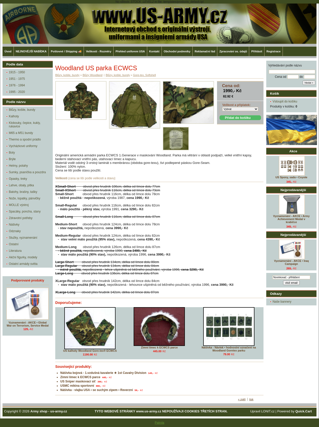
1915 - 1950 (17, 72)
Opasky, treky (18, 179)
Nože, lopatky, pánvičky (24, 198)
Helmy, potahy (18, 165)
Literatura (15, 251)
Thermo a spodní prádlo (25, 139)
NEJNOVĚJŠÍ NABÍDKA (31, 51)
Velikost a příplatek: (236, 105)
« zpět (242, 399)
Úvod (8, 51)
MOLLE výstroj (19, 205)
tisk (251, 399)
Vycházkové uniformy (23, 146)
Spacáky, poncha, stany (25, 211)
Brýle (12, 159)
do (301, 77)
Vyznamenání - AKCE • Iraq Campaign (291, 262)
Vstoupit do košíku (285, 101)
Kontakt (154, 51)
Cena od (280, 77)
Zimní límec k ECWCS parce (159, 347)
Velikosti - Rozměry (98, 51)
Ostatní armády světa (23, 264)
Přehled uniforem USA (130, 51)
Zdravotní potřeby (20, 218)
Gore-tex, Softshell (144, 75)
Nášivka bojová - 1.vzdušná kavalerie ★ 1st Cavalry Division (103, 373)
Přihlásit (256, 51)
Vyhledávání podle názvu (285, 65)
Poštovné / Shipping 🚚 (66, 51)
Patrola (159, 422)
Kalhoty (14, 116)
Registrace (274, 51)
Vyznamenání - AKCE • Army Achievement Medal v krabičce (291, 219)
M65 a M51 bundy (21, 133)
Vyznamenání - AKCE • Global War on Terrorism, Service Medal (28, 324)
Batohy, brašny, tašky (23, 192)
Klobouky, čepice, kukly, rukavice (24, 124)
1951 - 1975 (17, 79)
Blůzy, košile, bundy (22, 110)
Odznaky (15, 231)
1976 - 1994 (17, 85)
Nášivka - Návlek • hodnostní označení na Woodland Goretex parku (229, 349)
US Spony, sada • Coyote (291, 177)
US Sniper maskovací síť (78, 381)
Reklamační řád (205, 51)
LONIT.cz (268, 411)
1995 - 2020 (17, 92)
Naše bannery (282, 301)
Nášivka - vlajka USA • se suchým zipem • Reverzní (96, 390)
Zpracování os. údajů (233, 51)
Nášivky (14, 224)
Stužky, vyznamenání (23, 237)
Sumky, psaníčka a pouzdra (27, 172)
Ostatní (14, 244)
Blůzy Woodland (92, 75)
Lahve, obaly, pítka (21, 185)
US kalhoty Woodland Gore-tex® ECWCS (90, 350)
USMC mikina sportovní (77, 385)
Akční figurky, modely (23, 257)
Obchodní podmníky (177, 51)
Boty (12, 152)
